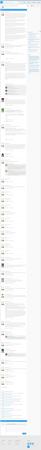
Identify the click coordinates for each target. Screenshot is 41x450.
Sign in (38, 2)
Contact (10, 443)
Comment (10, 40)
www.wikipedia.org (23, 296)
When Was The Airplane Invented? (7, 394)
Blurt (12, 40)
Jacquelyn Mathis (7, 294)
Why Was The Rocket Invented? (33, 49)
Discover (33, 2)
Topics (28, 2)
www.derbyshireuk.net (8, 306)
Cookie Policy (17, 444)
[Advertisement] (14, 56)
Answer (24, 433)
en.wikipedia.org (7, 310)
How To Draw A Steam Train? (32, 45)
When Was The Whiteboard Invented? (7, 402)
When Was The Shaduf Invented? (7, 411)
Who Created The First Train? (32, 36)
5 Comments (10, 85)
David (5, 263)
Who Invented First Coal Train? (33, 37)
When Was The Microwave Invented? (7, 391)
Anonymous (6, 51)
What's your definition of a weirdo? (33, 67)
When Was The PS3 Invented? (6, 405)
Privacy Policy (17, 443)
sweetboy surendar (7, 278)
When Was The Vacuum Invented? (7, 416)
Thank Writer (6, 40)
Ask (23, 2)
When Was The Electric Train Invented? (8, 408)
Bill (5, 98)
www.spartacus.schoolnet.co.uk (9, 119)
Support (10, 444)
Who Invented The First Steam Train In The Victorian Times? (11, 400)
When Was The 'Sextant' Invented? (7, 397)
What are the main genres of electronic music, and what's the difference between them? (34, 63)
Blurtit (1, 2)
